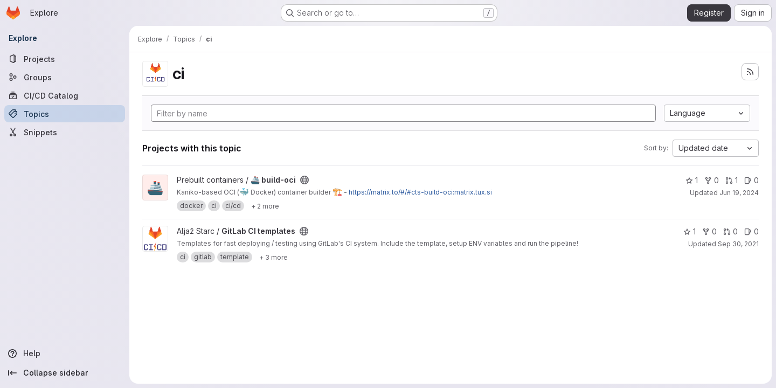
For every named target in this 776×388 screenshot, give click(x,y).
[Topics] (64, 113)
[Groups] (64, 77)
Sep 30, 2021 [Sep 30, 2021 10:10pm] (738, 244)
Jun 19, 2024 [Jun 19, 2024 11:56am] (739, 193)
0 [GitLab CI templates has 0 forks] (709, 231)
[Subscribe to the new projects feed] (750, 71)
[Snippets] (64, 132)
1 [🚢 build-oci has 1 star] (691, 180)
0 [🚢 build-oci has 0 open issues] (751, 180)
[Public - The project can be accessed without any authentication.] (304, 180)
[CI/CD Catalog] (64, 95)
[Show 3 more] (273, 257)
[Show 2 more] (265, 205)
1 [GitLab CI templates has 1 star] (689, 231)
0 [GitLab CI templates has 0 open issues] (751, 231)
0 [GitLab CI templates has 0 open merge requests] (730, 231)
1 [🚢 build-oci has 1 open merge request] (731, 180)
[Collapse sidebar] (64, 373)
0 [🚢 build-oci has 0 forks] (711, 180)
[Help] (64, 353)
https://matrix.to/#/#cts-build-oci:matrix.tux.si (420, 192)
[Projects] (64, 58)
